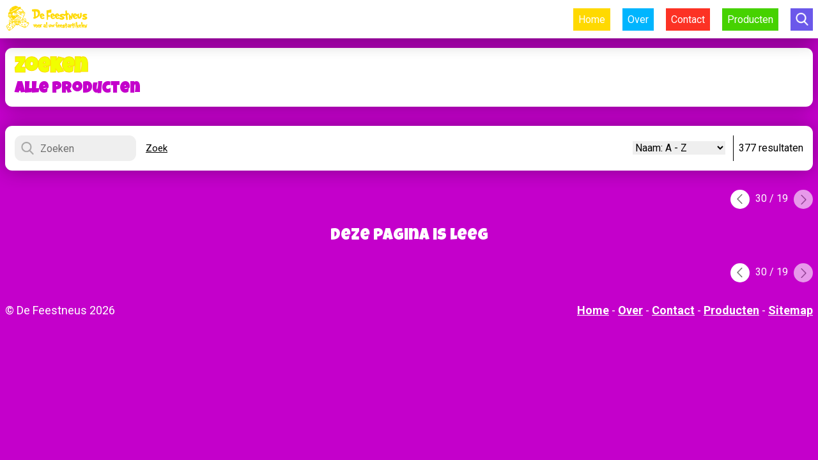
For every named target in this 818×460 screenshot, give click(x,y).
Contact (688, 19)
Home (591, 19)
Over (638, 19)
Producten (750, 19)
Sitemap (790, 310)
